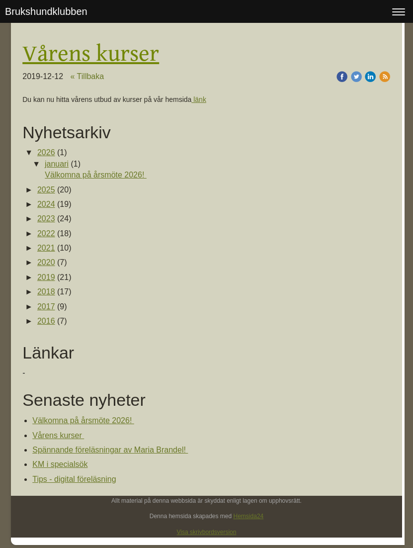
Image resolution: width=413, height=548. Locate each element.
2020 (46, 262)
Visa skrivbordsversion (207, 532)
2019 (46, 277)
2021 (46, 248)
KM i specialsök (59, 464)
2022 (46, 233)
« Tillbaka (87, 76)
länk (198, 99)
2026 (46, 152)
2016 (46, 321)
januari (57, 164)
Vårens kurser (58, 435)
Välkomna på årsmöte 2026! (96, 175)
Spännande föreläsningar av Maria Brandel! (110, 450)
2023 (46, 218)
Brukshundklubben (46, 11)
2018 (46, 291)
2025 (46, 189)
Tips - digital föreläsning (74, 479)
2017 (46, 306)
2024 (46, 204)
